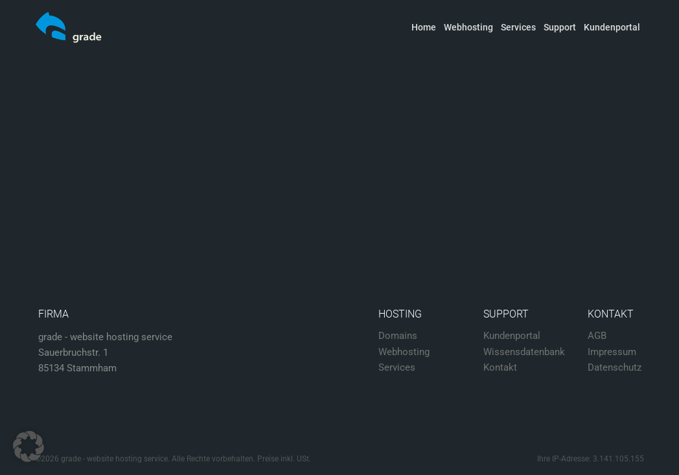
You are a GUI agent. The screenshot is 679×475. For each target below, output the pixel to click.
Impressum (612, 352)
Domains (397, 336)
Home (423, 27)
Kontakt (500, 367)
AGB (597, 336)
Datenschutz (614, 367)
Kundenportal (612, 27)
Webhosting (468, 27)
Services (518, 27)
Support (560, 27)
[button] (28, 446)
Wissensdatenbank (524, 352)
